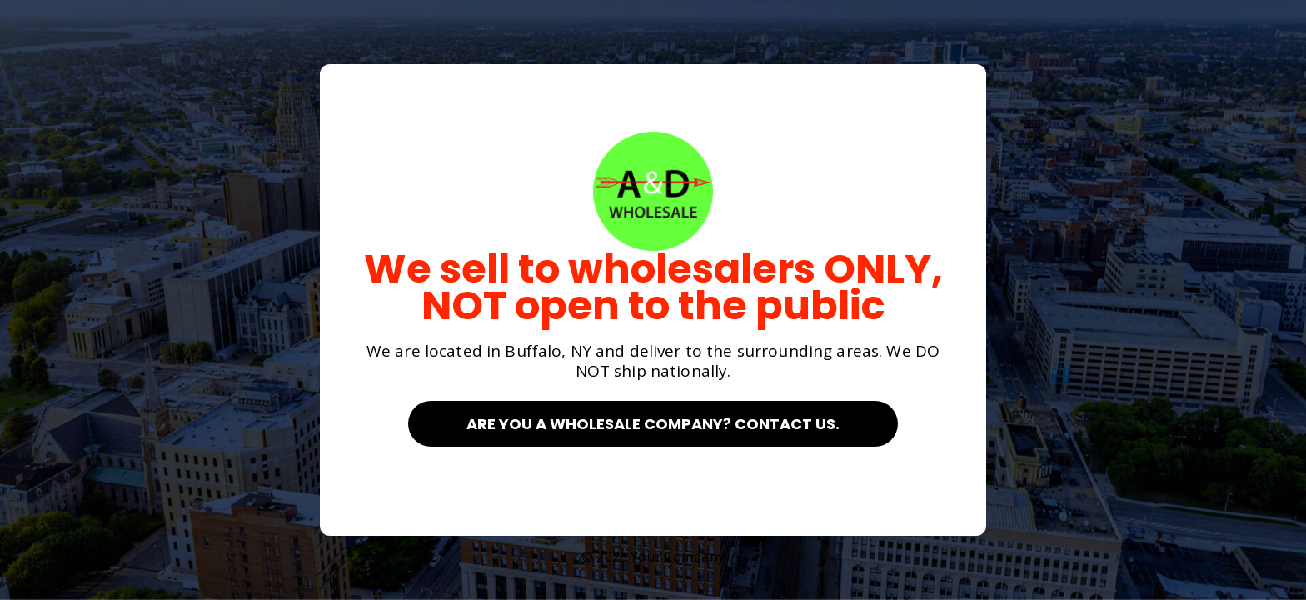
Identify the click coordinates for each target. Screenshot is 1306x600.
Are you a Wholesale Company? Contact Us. (653, 423)
